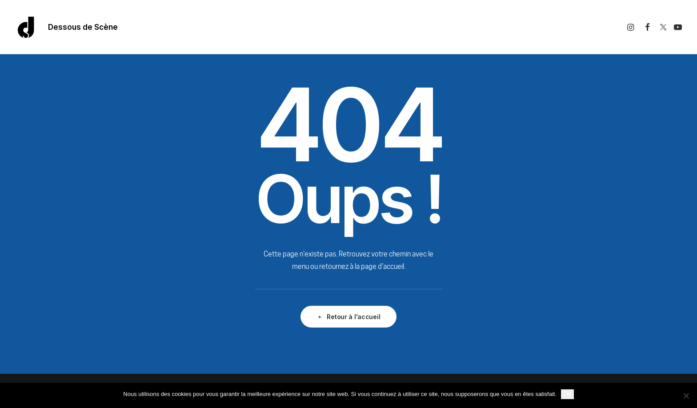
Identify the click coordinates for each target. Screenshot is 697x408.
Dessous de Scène (83, 27)
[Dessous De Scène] (26, 27)
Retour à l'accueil (349, 316)
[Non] (685, 395)
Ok (567, 394)
